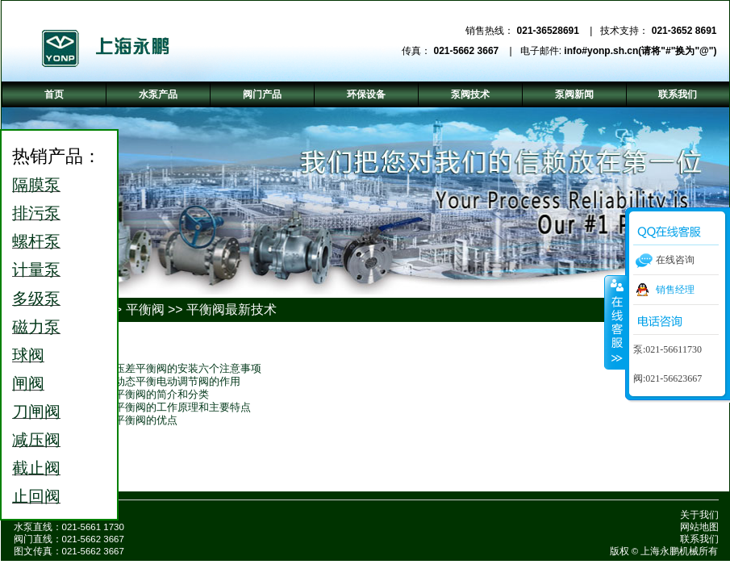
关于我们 (699, 515)
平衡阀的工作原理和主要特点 (183, 407)
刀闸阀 (36, 411)
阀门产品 (262, 94)
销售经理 (675, 289)
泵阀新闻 (574, 94)
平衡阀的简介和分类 (162, 394)
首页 (54, 94)
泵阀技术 (470, 94)
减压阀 (36, 440)
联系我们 (699, 539)
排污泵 (36, 213)
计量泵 (36, 269)
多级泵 (36, 298)
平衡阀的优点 (146, 420)
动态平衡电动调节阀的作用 (177, 381)
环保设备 (366, 94)
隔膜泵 (36, 185)
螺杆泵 (36, 241)
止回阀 (36, 496)
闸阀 (28, 383)
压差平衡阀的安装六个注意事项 (188, 368)
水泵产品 (158, 94)
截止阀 (36, 468)
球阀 (28, 355)
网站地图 (699, 527)
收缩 (615, 322)
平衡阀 (145, 309)
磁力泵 (36, 327)
